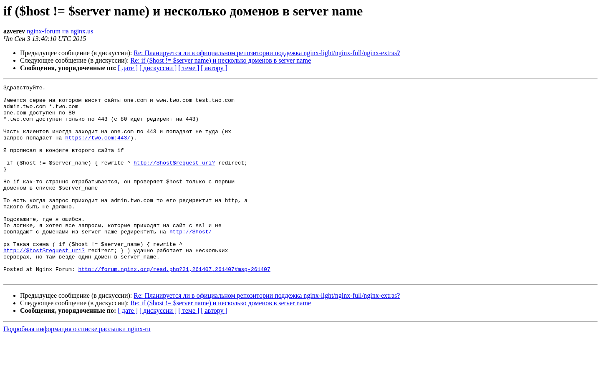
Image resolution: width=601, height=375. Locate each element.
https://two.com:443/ (97, 148)
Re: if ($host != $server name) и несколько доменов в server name (220, 60)
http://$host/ (190, 261)
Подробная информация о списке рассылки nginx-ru (77, 367)
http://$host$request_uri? (174, 178)
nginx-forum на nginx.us (60, 31)
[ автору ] (214, 67)
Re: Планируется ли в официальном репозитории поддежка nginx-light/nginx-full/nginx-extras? (267, 52)
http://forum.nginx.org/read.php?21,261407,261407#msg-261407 (174, 306)
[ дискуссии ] (158, 67)
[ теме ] (188, 67)
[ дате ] (128, 67)
